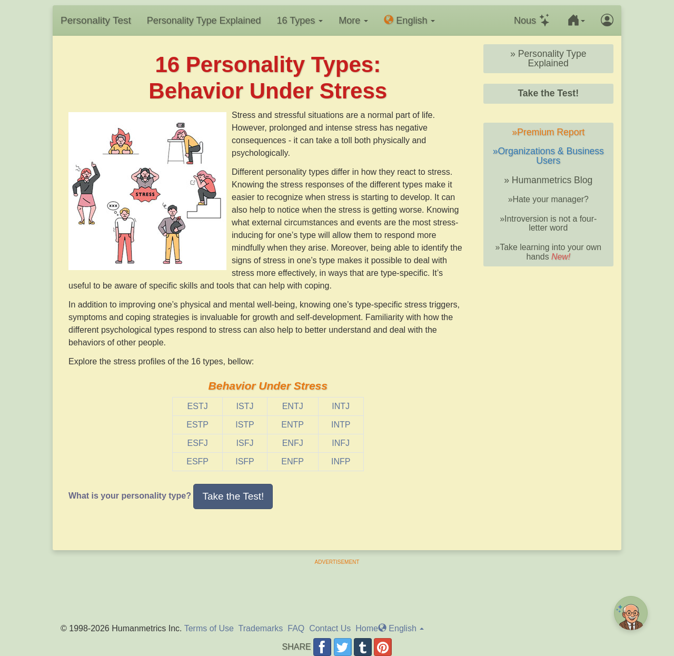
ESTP (197, 424)
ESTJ (197, 406)
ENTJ (292, 406)
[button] (576, 20)
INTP (340, 424)
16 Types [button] (300, 20)
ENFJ (292, 443)
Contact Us (330, 628)
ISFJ (245, 443)
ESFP (197, 461)
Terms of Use (209, 628)
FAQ (296, 628)
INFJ (341, 443)
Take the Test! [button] (233, 496)
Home (366, 628)
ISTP (244, 424)
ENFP (292, 461)
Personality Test (96, 20)
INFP (340, 461)
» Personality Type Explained (548, 58)
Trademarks (261, 628)
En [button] (409, 20)
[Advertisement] (337, 589)
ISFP (244, 461)
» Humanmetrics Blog (548, 180)
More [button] (353, 20)
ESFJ (197, 443)
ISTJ (245, 406)
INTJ (341, 406)
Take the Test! (548, 93)
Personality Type (204, 20)
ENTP (292, 424)
